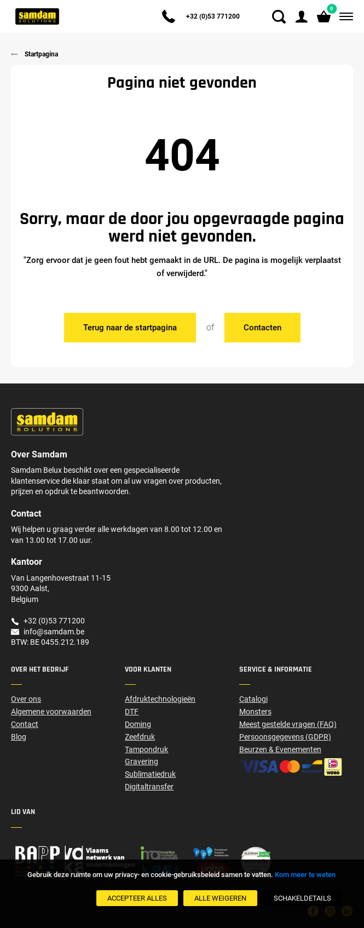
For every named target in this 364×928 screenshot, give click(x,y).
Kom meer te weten (305, 874)
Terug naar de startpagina (130, 328)
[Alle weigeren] (220, 898)
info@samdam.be (54, 631)
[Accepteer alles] (137, 898)
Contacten (262, 328)
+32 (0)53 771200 (213, 16)
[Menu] (344, 16)
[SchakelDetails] (302, 898)
